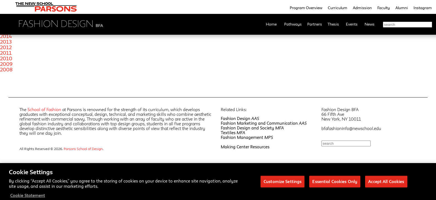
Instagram (422, 8)
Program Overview (306, 8)
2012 (6, 47)
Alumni (401, 8)
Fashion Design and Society (252, 128)
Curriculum (337, 8)
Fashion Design (240, 118)
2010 (6, 58)
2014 (6, 36)
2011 (6, 53)
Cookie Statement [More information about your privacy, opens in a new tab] (27, 197)
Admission (362, 8)
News (370, 24)
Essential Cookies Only (334, 183)
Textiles (233, 132)
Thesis (333, 24)
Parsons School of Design (83, 149)
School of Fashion (44, 109)
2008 (6, 69)
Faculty (383, 8)
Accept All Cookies (386, 183)
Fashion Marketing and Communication (264, 123)
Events (352, 24)
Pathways (293, 24)
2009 (6, 64)
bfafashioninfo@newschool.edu (351, 128)
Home (271, 24)
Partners (314, 24)
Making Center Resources (245, 146)
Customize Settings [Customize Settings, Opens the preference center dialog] (282, 183)
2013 (6, 41)
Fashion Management (247, 137)
